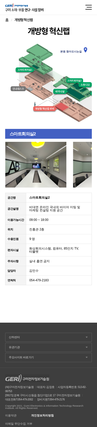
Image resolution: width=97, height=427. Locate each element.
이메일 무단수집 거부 (18, 423)
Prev (12, 165)
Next (85, 165)
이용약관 (11, 415)
